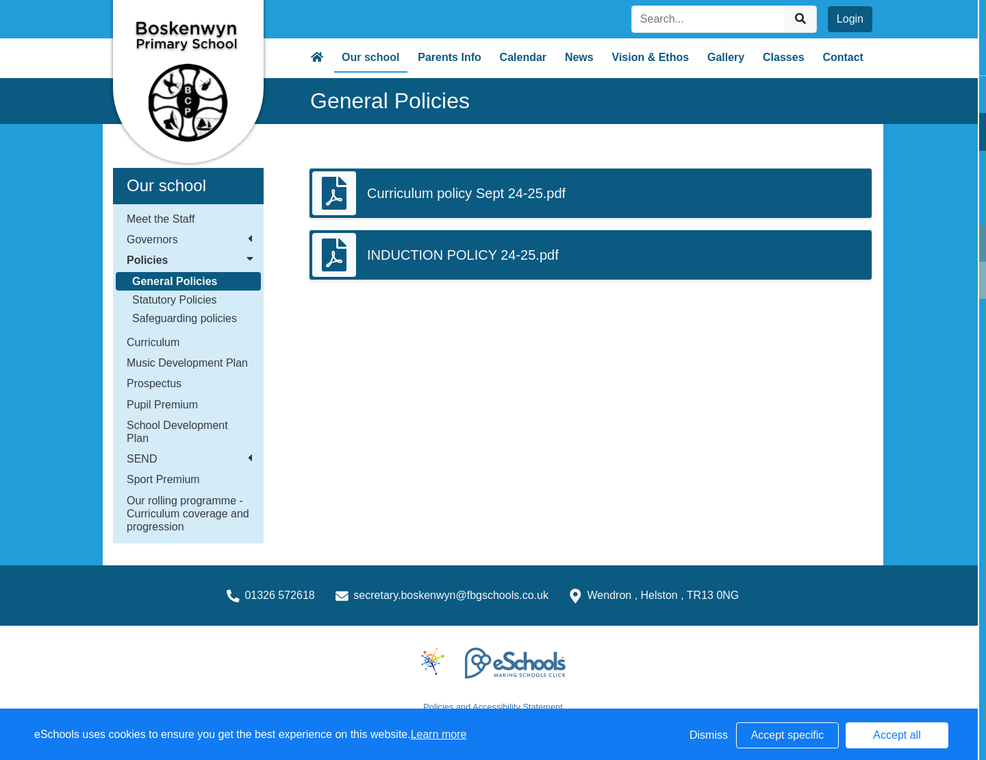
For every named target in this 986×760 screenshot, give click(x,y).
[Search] (708, 19)
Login (850, 19)
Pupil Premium (162, 404)
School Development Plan (177, 431)
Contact (842, 57)
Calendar (523, 57)
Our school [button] (370, 57)
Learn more (439, 734)
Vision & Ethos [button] (651, 57)
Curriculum (153, 342)
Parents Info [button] (449, 57)
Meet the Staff (160, 219)
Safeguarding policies (184, 318)
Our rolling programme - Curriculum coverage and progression (188, 513)
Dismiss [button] (709, 735)
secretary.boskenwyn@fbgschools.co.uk (450, 595)
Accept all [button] (896, 735)
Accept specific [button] (787, 735)
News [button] (579, 57)
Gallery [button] (725, 57)
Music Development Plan (187, 363)
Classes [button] (784, 57)
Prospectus (154, 383)
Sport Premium (163, 479)
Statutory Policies (174, 300)
